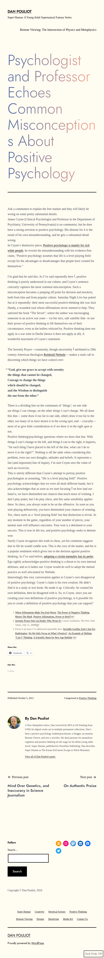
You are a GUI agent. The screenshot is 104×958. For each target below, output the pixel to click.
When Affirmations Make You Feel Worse (35, 612)
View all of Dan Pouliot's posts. (40, 756)
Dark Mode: (93, 954)
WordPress (37, 943)
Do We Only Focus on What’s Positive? (48, 633)
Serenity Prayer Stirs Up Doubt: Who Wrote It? (38, 620)
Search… (13, 849)
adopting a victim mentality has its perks (68, 556)
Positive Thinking (87, 698)
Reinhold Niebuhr (55, 354)
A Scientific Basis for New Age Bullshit (52, 637)
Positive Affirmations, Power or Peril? (52, 616)
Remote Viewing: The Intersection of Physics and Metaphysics (58, 29)
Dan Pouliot (20, 11)
